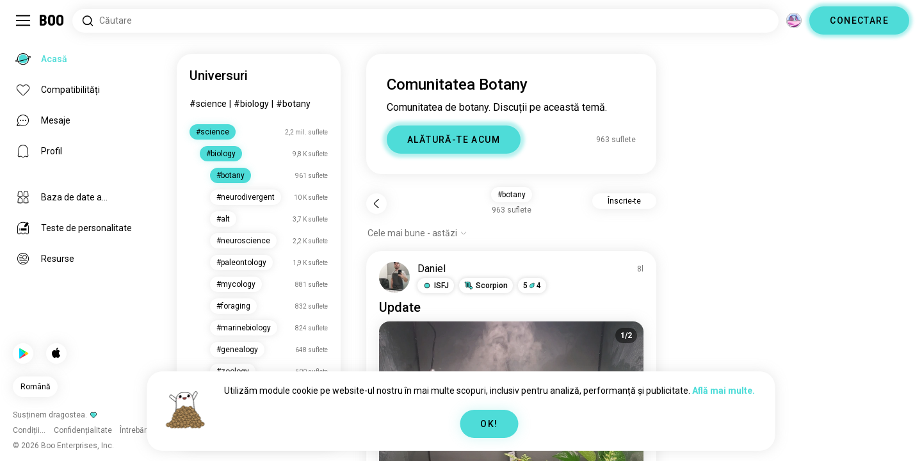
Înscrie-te (624, 201)
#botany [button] (511, 194)
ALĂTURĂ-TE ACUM (453, 139)
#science (208, 104)
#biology (251, 104)
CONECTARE (859, 20)
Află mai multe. (723, 390)
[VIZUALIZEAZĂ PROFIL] (394, 277)
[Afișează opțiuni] (417, 233)
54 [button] (532, 285)
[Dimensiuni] (794, 20)
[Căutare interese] (425, 21)
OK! (488, 424)
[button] (435, 285)
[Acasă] (52, 20)
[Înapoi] (376, 203)
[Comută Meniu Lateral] (23, 20)
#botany (293, 104)
